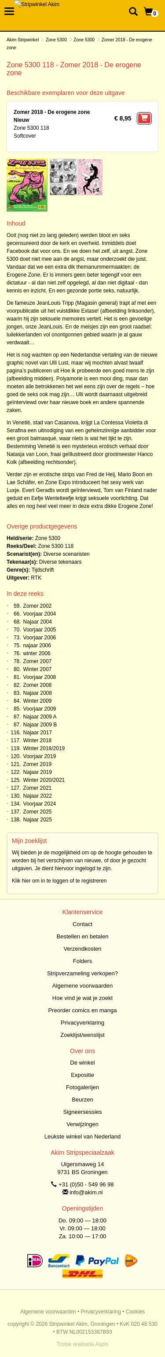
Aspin (101, 1344)
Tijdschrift (42, 570)
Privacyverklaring (82, 1022)
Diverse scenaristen (66, 554)
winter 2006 (37, 653)
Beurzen (82, 1099)
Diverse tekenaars (60, 562)
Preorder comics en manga (82, 1010)
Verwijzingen (82, 1124)
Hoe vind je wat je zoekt (82, 998)
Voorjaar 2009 (39, 709)
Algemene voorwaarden (82, 985)
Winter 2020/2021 (44, 780)
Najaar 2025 (37, 820)
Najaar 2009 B (40, 725)
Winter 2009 (37, 701)
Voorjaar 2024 (39, 804)
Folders (82, 961)
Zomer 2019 (37, 764)
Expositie (82, 1075)
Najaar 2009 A (40, 717)
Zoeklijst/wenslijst (82, 1035)
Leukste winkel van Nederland (82, 1136)
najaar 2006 (37, 645)
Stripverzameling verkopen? (82, 973)
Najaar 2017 (37, 733)
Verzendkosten (82, 948)
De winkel (82, 1062)
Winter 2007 (37, 669)
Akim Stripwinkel (23, 39)
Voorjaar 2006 (39, 638)
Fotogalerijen (82, 1087)
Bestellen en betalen (83, 936)
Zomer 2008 (37, 685)
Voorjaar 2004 (39, 614)
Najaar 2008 (37, 693)
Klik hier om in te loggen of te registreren (59, 881)
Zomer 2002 (37, 606)
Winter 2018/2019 (44, 748)
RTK (36, 578)
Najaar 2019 (37, 772)
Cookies (135, 1312)
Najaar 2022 (37, 796)
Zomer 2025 (37, 812)
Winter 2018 (37, 740)
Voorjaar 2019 (39, 756)
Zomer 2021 (37, 788)
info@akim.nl (86, 1192)
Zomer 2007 (37, 661)
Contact (82, 924)
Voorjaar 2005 (39, 630)
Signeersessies (82, 1112)
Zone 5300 (56, 39)
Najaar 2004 (37, 622)
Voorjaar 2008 (39, 677)
